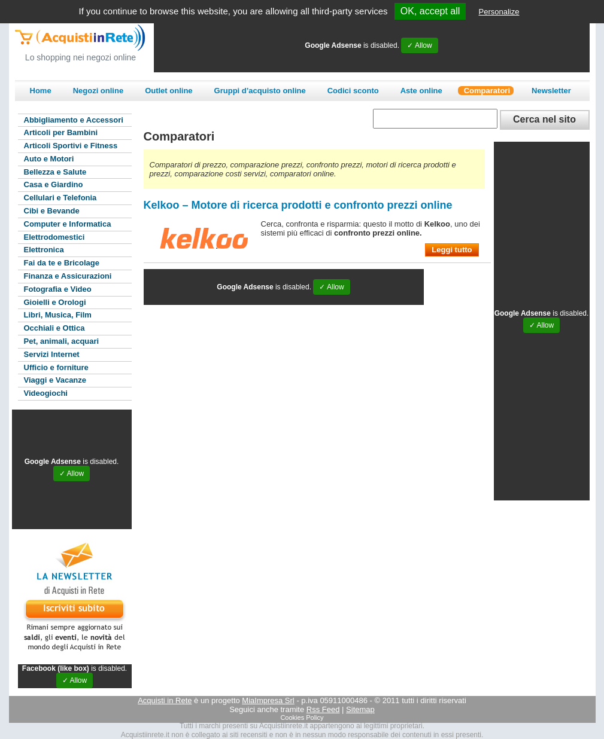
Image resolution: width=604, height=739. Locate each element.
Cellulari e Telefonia (60, 197)
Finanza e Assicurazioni (68, 275)
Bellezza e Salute (55, 171)
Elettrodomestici (54, 237)
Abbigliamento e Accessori (73, 119)
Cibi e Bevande (52, 210)
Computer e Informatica (67, 223)
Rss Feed (323, 709)
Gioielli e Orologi (55, 302)
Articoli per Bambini (61, 132)
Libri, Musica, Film (58, 314)
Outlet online (168, 90)
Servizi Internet (52, 354)
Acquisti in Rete (165, 700)
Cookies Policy (301, 717)
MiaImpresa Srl (268, 700)
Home (40, 90)
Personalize (499, 11)
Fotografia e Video (58, 289)
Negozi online (98, 90)
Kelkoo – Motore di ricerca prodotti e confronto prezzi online (298, 205)
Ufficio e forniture (56, 367)
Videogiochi (46, 393)
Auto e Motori (49, 158)
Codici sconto (353, 90)
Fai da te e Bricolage (61, 262)
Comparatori (487, 90)
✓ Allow (419, 45)
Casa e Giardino (53, 184)
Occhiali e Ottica (54, 327)
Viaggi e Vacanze (55, 379)
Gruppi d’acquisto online (260, 90)
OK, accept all (430, 11)
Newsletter (551, 90)
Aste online (421, 90)
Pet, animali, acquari (61, 341)
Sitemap (360, 709)
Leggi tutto (452, 249)
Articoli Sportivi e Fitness (71, 145)
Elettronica (44, 249)
